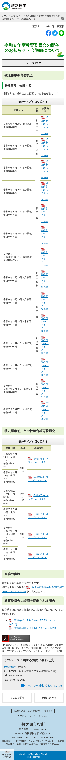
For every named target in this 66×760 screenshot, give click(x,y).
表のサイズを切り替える (33, 101)
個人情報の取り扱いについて (26, 711)
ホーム (5, 15)
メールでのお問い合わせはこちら (44, 685)
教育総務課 (31, 15)
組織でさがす (17, 15)
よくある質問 (17, 697)
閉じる (62, 18)
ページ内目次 (33, 62)
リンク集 (43, 716)
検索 (51, 6)
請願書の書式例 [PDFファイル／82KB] (35, 627)
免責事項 (48, 711)
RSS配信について (26, 716)
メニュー (59, 6)
